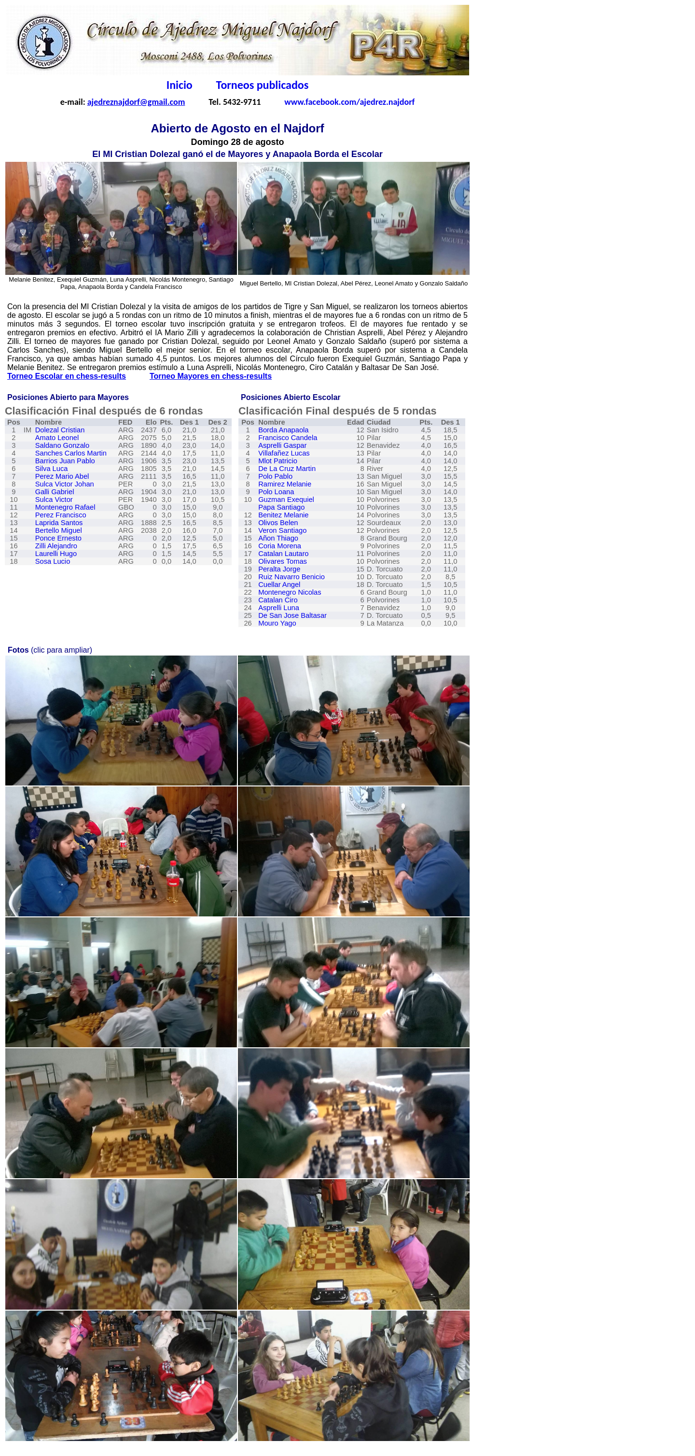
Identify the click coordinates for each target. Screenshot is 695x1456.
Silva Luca (51, 468)
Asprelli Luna (278, 608)
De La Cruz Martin (287, 468)
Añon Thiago (278, 538)
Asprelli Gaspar (282, 445)
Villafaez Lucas (283, 453)
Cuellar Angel (279, 584)
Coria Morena (279, 546)
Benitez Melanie (283, 515)
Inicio (180, 85)
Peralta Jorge (279, 569)
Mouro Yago (277, 623)
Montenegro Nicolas (289, 592)
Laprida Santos (59, 523)
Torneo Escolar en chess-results (66, 376)
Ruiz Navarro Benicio (291, 577)
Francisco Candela (287, 438)
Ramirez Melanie (284, 484)
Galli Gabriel (54, 492)
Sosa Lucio (52, 561)
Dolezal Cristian (60, 430)
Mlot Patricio (277, 461)
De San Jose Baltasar (292, 615)
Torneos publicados (262, 85)
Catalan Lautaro (283, 553)
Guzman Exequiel (286, 499)
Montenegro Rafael (65, 507)
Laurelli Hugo (56, 553)
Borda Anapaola (283, 430)
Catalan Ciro (277, 600)
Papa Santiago (281, 507)
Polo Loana (276, 492)
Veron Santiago (282, 530)
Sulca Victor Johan (64, 484)
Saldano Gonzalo (62, 445)
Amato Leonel (57, 438)
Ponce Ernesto (58, 538)
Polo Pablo (275, 476)
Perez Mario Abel (62, 476)
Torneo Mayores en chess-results (211, 376)
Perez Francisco (60, 515)
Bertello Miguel (58, 530)
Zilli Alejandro (56, 546)
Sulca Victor (54, 499)
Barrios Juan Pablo (65, 461)
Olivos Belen (278, 523)
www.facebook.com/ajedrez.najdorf (349, 102)
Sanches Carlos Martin (71, 453)
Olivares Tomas (282, 561)
